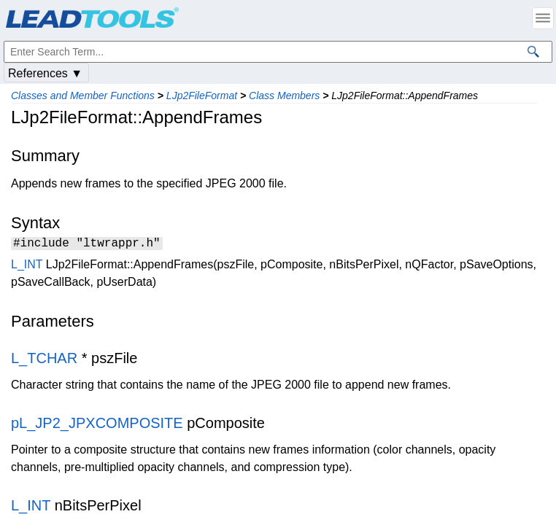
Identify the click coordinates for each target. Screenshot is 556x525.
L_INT (26, 266)
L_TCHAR (44, 360)
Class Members (284, 95)
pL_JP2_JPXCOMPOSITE (97, 425)
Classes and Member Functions (83, 95)
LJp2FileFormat (201, 95)
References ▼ (45, 73)
